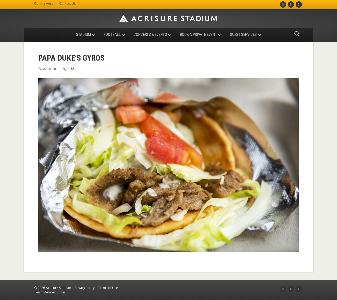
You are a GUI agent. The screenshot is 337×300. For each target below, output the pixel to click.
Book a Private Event (198, 34)
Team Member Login (49, 292)
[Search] (295, 34)
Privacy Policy (85, 288)
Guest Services (243, 34)
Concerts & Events (150, 34)
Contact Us (67, 3)
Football (112, 34)
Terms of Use (108, 288)
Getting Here (43, 3)
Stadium (83, 34)
